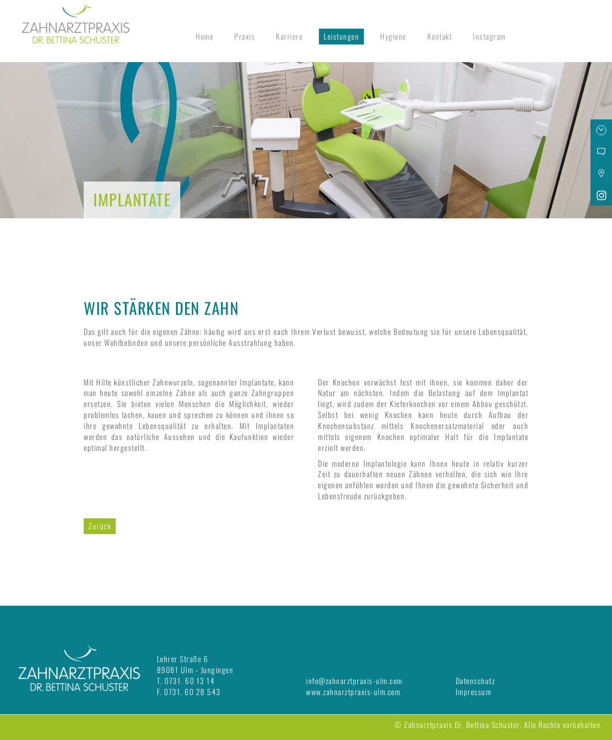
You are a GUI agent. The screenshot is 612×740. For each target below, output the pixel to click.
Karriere (289, 36)
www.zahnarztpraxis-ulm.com (353, 691)
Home (204, 36)
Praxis (244, 36)
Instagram (489, 36)
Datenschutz (475, 680)
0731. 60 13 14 (189, 680)
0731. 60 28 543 (192, 691)
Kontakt (439, 36)
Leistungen (341, 36)
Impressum (474, 691)
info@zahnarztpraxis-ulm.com (354, 680)
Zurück (99, 526)
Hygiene (393, 36)
